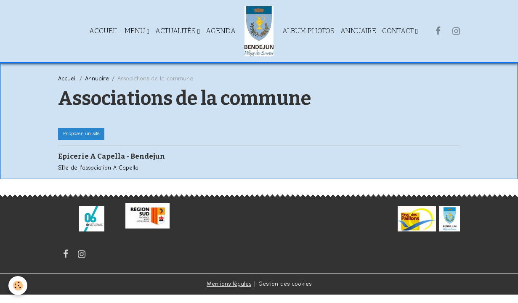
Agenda (221, 31)
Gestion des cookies (284, 283)
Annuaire (358, 31)
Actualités (176, 31)
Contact (398, 31)
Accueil (104, 31)
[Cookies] (17, 285)
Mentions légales (229, 283)
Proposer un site (81, 133)
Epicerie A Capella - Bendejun (111, 156)
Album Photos (308, 31)
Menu (136, 31)
